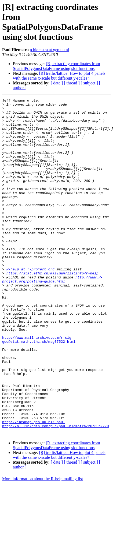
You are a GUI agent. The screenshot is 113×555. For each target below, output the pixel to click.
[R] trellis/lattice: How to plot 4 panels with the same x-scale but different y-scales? (59, 75)
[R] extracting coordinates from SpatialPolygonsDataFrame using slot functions (56, 66)
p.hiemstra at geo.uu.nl (49, 49)
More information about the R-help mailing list (42, 545)
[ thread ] (72, 83)
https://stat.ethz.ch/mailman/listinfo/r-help (52, 308)
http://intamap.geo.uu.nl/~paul (33, 487)
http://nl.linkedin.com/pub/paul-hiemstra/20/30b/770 (55, 491)
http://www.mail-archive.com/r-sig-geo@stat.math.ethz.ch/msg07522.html (38, 388)
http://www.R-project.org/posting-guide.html (52, 316)
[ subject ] (89, 83)
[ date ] (57, 83)
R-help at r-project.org (30, 303)
